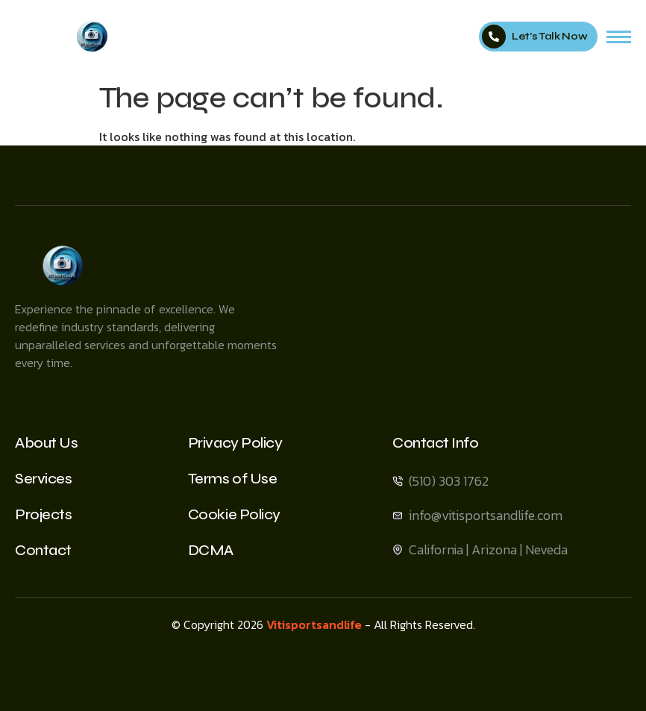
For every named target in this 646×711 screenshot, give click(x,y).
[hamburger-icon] (618, 37)
